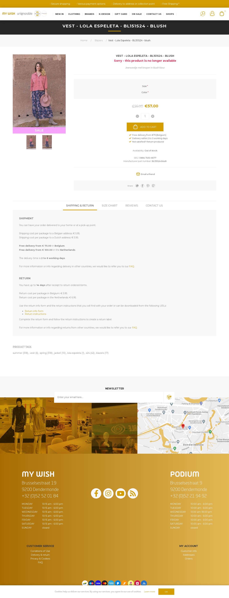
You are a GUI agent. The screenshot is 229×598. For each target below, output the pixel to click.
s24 (88, 353)
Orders (188, 558)
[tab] (80, 205)
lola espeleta (74, 353)
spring (43, 353)
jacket (57, 353)
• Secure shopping (60, 3)
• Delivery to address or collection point (133, 3)
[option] (31, 142)
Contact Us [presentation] (154, 205)
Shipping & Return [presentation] (80, 205)
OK (166, 592)
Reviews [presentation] (131, 205)
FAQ (40, 562)
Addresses (188, 554)
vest (32, 353)
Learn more (149, 591)
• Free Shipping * (170, 3)
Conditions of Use (40, 551)
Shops (170, 14)
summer (17, 353)
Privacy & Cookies (40, 558)
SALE (39, 130)
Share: (130, 186)
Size (144, 86)
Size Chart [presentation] (110, 205)
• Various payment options (90, 3)
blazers (100, 353)
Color (144, 92)
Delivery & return (40, 554)
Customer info (189, 551)
